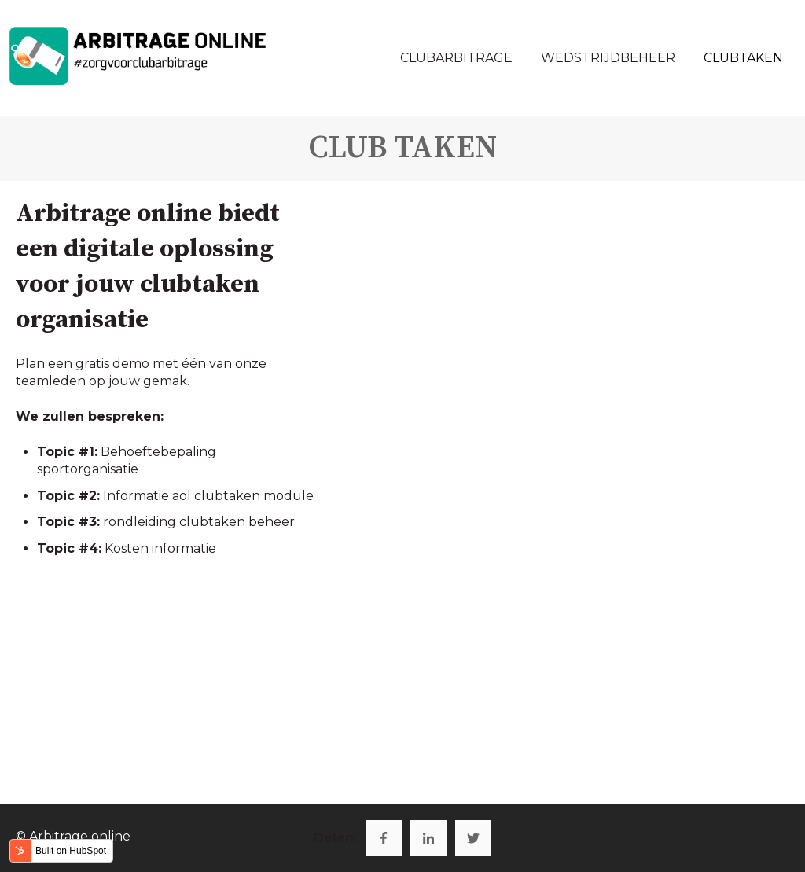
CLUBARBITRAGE (456, 57)
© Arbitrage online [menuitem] (73, 836)
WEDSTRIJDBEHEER (608, 57)
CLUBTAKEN (743, 57)
